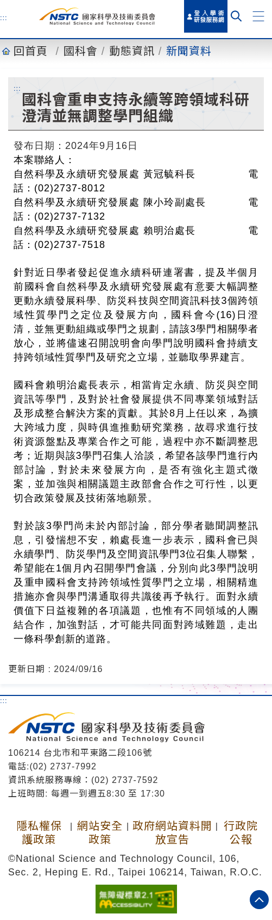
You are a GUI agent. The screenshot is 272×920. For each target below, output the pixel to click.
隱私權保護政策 (39, 833)
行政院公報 (241, 833)
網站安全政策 (100, 833)
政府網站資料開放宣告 (172, 833)
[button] (258, 16)
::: (4, 17)
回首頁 (31, 51)
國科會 (81, 51)
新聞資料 (189, 51)
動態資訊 (132, 51)
